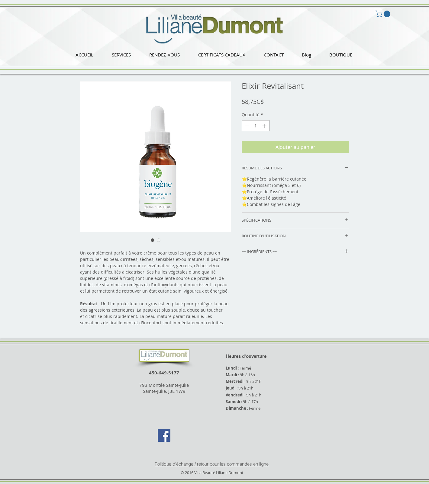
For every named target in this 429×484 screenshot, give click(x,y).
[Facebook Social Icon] (164, 435)
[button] (121, 55)
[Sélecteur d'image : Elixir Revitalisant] (153, 240)
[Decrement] (246, 125)
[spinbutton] (255, 125)
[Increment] (265, 125)
